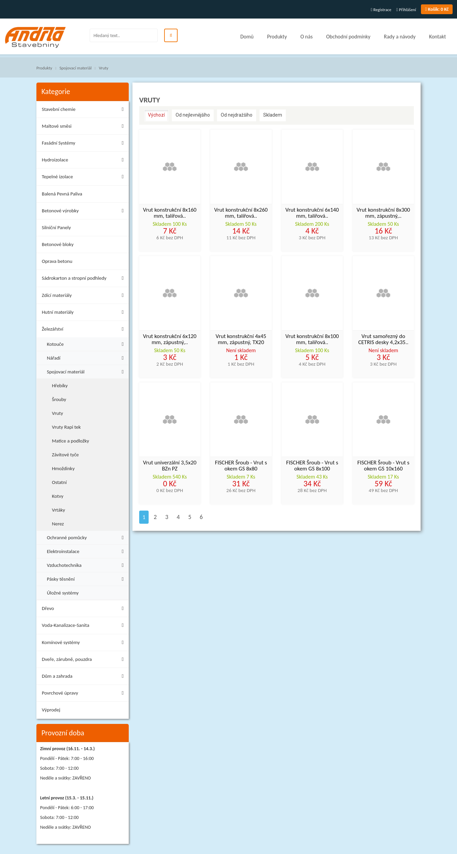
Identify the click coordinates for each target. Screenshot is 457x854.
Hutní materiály (84, 313)
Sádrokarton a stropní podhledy (84, 279)
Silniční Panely (56, 227)
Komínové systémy (84, 643)
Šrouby (59, 399)
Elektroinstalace (87, 550)
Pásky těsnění (87, 578)
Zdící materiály (84, 296)
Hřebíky (60, 386)
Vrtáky (58, 510)
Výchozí (156, 115)
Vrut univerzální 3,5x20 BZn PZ (169, 466)
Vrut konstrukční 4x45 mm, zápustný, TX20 (241, 339)
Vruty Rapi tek (66, 427)
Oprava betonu (57, 261)
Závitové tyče (65, 455)
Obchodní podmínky (348, 36)
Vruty (103, 67)
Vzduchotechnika (87, 564)
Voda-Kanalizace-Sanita (84, 626)
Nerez (58, 524)
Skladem (272, 115)
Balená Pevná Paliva (62, 194)
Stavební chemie (84, 110)
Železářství (84, 330)
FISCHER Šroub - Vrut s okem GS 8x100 (312, 466)
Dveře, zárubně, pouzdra (84, 660)
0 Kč (437, 9)
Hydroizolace (84, 161)
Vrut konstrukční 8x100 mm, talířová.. (312, 339)
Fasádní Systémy (84, 144)
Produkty (277, 36)
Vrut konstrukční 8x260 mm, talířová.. (241, 213)
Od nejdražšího (236, 115)
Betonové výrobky (84, 212)
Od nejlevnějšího (193, 115)
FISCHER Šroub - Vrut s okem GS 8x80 (241, 466)
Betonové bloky (57, 244)
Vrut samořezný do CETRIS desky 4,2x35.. (383, 339)
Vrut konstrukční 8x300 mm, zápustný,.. (383, 213)
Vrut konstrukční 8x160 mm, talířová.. (169, 213)
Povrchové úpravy (84, 694)
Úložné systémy (63, 593)
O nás (306, 36)
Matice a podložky (70, 441)
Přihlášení (406, 9)
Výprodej (51, 710)
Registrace (381, 9)
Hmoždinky (63, 468)
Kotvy (57, 496)
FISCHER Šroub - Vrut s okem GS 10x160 (383, 466)
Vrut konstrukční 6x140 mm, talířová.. (312, 213)
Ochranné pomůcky (87, 536)
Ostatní (59, 482)
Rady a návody (400, 36)
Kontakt (437, 36)
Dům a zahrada (84, 677)
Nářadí (87, 357)
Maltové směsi (84, 127)
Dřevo (84, 609)
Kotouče (87, 343)
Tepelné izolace (84, 178)
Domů (246, 36)
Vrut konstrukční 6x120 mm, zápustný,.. (169, 339)
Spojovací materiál (75, 67)
